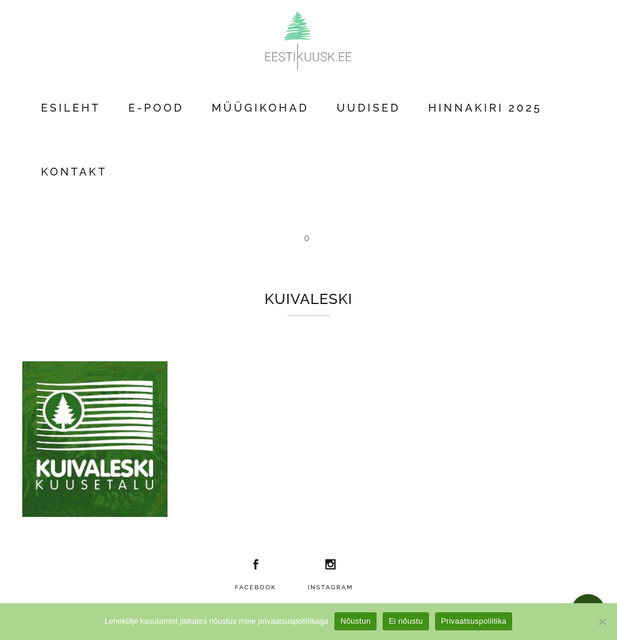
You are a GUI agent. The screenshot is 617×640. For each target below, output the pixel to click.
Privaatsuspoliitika (474, 621)
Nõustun (355, 621)
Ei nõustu (405, 621)
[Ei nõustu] (602, 621)
